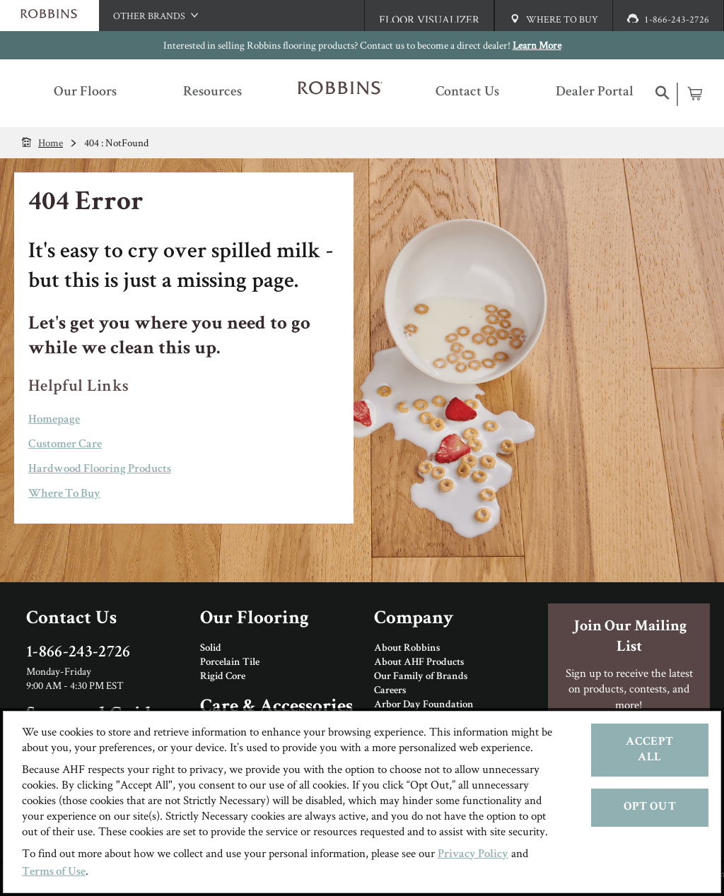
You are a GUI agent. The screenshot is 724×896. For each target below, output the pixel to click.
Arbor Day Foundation (424, 705)
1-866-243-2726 (78, 652)
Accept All (649, 750)
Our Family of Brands (420, 677)
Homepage (54, 420)
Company (413, 619)
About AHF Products (419, 662)
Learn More (537, 45)
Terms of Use (54, 872)
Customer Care (65, 445)
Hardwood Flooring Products (99, 470)
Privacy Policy (473, 855)
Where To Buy (64, 494)
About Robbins (407, 648)
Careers (390, 691)
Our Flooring (254, 619)
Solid (210, 648)
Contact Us (71, 619)
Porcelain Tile (229, 662)
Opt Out (650, 807)
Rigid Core (222, 677)
